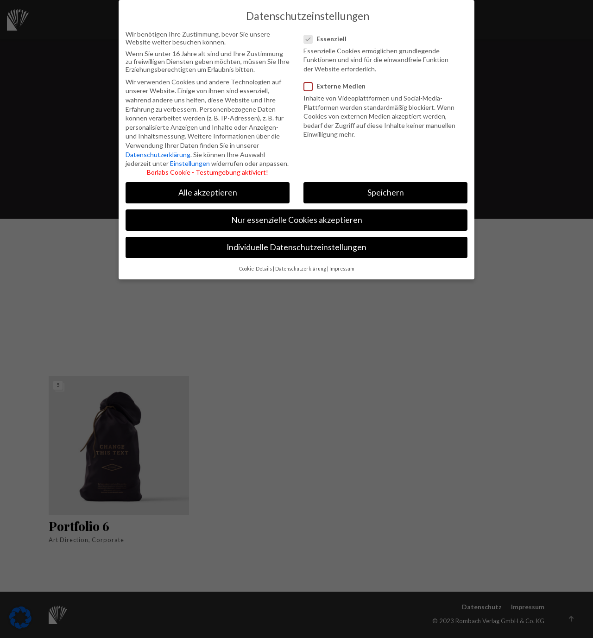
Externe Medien (335, 81)
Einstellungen (190, 159)
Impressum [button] (341, 264)
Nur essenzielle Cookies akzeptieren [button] (296, 215)
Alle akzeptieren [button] (207, 188)
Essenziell (329, 34)
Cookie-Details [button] (255, 264)
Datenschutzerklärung (158, 150)
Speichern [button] (385, 188)
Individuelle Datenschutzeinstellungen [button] (296, 242)
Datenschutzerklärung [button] (300, 264)
